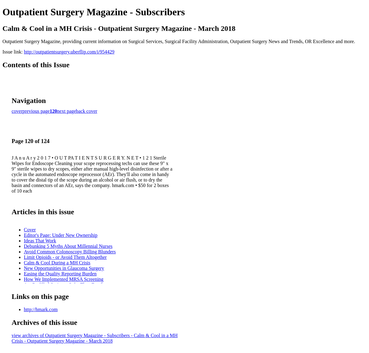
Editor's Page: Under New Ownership (60, 235)
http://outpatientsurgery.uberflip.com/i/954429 (69, 51)
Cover (30, 229)
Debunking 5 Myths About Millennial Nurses (68, 246)
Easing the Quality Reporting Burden (60, 273)
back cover (86, 111)
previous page (36, 111)
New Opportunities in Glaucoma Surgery (64, 268)
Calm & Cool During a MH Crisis (57, 262)
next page (66, 111)
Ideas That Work (40, 240)
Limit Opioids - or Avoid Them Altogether (65, 257)
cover (17, 111)
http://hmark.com (41, 309)
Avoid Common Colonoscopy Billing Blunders (70, 251)
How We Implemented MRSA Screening (64, 279)
